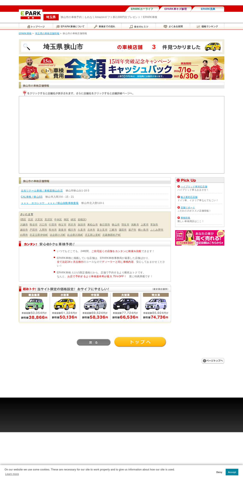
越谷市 (24, 229)
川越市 (24, 224)
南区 (66, 219)
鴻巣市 (135, 224)
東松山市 (92, 224)
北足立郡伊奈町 (39, 234)
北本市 (91, 229)
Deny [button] (219, 472)
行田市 (53, 224)
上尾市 (145, 224)
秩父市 (62, 224)
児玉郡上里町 (93, 234)
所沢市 (72, 224)
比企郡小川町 (58, 234)
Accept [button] (232, 472)
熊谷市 (33, 224)
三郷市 (113, 229)
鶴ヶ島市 (143, 229)
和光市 (53, 229)
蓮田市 (123, 229)
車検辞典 (185, 218)
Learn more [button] (12, 474)
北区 (30, 219)
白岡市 (24, 234)
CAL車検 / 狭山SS (32, 196)
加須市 (82, 224)
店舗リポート (188, 207)
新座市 (62, 229)
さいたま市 (26, 214)
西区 (23, 219)
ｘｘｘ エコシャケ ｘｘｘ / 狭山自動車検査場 (50, 203)
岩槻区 (82, 219)
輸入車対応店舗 (189, 197)
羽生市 (125, 224)
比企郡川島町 (75, 234)
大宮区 (39, 219)
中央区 (58, 219)
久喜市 (82, 229)
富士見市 (102, 229)
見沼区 (48, 219)
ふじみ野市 (157, 229)
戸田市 (33, 229)
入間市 (43, 229)
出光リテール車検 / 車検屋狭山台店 (42, 190)
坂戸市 (132, 229)
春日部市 (105, 224)
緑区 (73, 219)
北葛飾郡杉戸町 (111, 234)
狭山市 (116, 224)
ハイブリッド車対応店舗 (194, 186)
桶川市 (72, 229)
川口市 (43, 224)
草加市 (154, 224)
